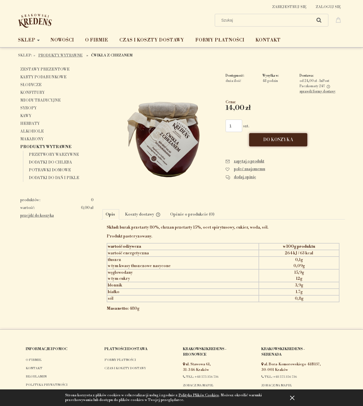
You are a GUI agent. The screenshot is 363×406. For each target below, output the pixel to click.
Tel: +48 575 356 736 (201, 377)
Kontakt (34, 368)
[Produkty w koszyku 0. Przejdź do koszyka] (339, 19)
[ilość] (234, 126)
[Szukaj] (319, 20)
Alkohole (32, 131)
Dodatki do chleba (50, 162)
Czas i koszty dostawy (125, 368)
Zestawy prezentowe (45, 69)
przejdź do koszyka (37, 215)
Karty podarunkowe (43, 77)
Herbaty (30, 123)
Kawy (25, 115)
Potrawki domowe (50, 170)
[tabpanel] (223, 273)
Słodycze (31, 84)
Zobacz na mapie (198, 385)
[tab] (111, 214)
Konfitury (32, 92)
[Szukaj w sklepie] (265, 20)
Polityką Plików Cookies (198, 395)
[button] (245, 161)
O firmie (34, 360)
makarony (32, 139)
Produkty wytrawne (45, 146)
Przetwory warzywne (54, 154)
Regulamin (36, 377)
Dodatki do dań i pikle (54, 177)
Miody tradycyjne (40, 100)
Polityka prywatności (47, 385)
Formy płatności (120, 360)
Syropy (28, 108)
